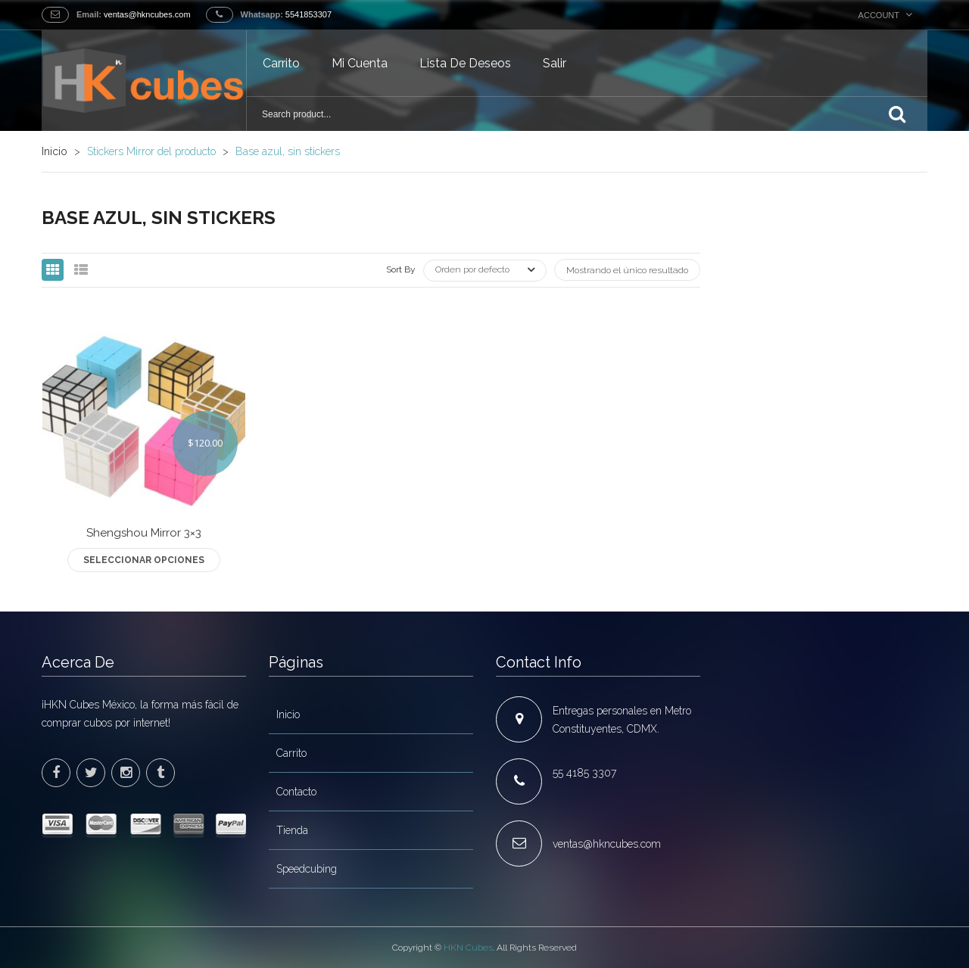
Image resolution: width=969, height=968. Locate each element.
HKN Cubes (468, 947)
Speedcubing (306, 869)
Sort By (401, 269)
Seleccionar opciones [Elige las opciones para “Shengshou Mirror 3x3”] (143, 560)
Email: (88, 14)
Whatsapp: (262, 14)
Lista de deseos (465, 63)
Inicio (54, 151)
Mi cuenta (360, 63)
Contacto (296, 792)
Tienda (292, 830)
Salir (554, 63)
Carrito (281, 63)
